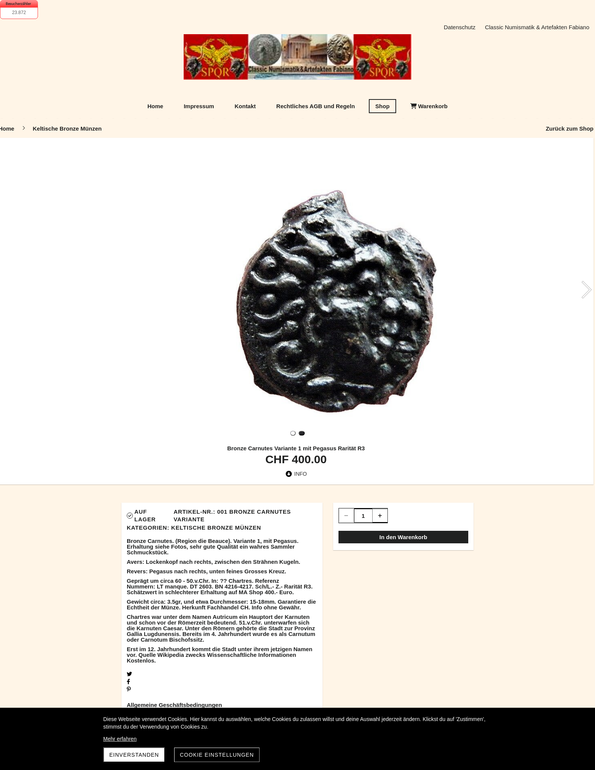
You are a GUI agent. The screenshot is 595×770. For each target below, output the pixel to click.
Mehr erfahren (120, 739)
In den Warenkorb (403, 537)
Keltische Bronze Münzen (216, 527)
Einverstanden (134, 755)
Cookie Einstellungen (217, 755)
